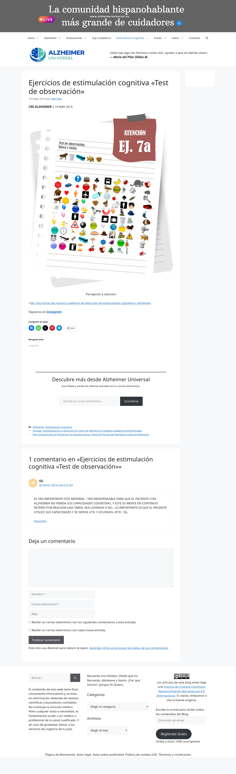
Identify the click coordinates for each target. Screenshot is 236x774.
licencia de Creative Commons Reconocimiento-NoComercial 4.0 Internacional (181, 691)
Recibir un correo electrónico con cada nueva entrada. (69, 630)
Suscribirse (131, 401)
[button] (207, 38)
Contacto (194, 38)
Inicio (34, 38)
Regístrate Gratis (174, 734)
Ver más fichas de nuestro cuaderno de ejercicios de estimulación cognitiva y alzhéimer (90, 303)
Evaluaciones (77, 38)
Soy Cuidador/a (101, 38)
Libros (179, 38)
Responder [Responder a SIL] (40, 521)
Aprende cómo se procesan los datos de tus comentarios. (128, 648)
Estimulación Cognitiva (133, 38)
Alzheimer (54, 38)
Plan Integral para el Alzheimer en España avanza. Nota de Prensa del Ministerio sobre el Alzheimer (91, 434)
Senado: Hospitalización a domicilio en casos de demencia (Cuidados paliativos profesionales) (87, 430)
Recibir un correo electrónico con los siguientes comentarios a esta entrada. (84, 622)
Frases (161, 38)
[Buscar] (75, 678)
